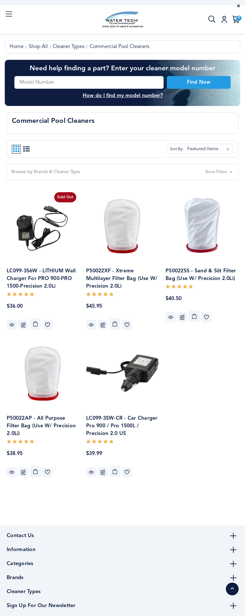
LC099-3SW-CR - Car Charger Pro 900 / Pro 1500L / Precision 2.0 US (122, 426)
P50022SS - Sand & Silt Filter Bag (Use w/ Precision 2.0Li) (201, 275)
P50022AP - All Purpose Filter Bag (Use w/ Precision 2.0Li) (41, 426)
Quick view (11, 324)
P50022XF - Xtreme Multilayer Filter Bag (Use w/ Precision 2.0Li (121, 279)
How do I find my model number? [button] (123, 95)
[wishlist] (47, 325)
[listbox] (209, 149)
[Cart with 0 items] (234, 19)
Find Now (199, 82)
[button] (122, 172)
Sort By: (176, 149)
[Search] (212, 19)
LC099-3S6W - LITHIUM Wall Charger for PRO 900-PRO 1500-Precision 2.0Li (41, 279)
